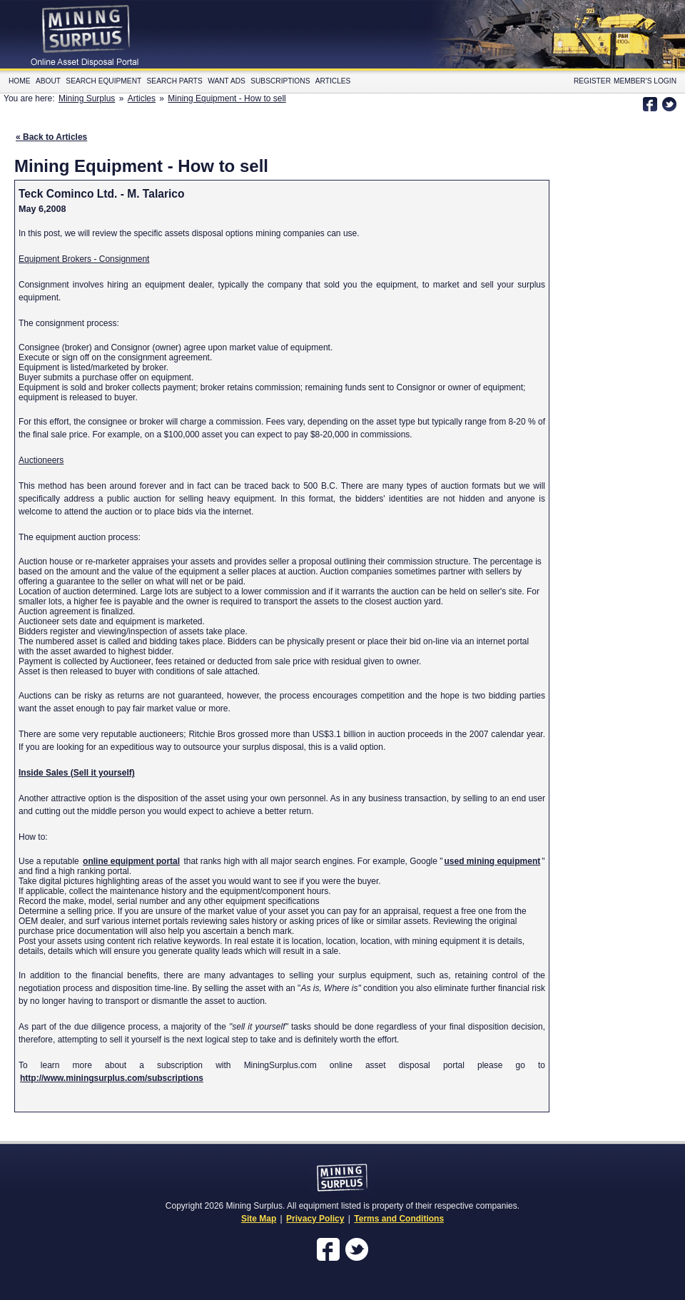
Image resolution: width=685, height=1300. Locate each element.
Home (20, 81)
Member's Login (645, 81)
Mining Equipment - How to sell (226, 98)
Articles (333, 81)
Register (592, 81)
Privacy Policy (315, 1219)
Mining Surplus (87, 98)
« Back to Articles (51, 137)
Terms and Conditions (399, 1219)
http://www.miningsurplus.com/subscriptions (111, 1078)
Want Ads (226, 81)
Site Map (258, 1219)
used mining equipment (493, 861)
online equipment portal (131, 861)
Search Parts (175, 81)
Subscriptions (280, 81)
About (48, 81)
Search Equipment (103, 81)
